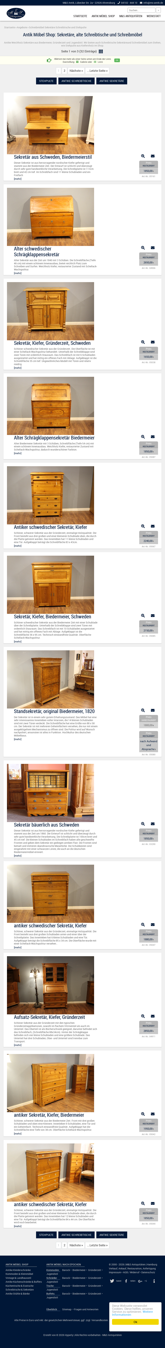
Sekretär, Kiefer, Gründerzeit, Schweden (52, 343)
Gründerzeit (94, 1270)
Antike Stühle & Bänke (18, 1293)
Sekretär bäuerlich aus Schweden (46, 824)
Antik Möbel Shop (103, 16)
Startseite (80, 16)
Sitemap (66, 1309)
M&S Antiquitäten (130, 16)
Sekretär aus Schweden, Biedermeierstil (53, 157)
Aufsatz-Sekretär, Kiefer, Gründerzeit (49, 1017)
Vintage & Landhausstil (18, 1278)
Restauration (134, 1268)
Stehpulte (46, 81)
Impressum (115, 1272)
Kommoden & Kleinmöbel (19, 1274)
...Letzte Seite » (97, 71)
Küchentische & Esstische (19, 1285)
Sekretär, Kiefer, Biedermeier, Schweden (52, 616)
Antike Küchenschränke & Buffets (24, 1281)
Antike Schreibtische (76, 81)
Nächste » (76, 71)
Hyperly (69, 1335)
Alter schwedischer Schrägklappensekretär (36, 251)
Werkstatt (154, 16)
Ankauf (122, 1268)
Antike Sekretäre (111, 81)
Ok (135, 1322)
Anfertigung (149, 1268)
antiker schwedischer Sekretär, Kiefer (50, 925)
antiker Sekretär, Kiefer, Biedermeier (49, 1114)
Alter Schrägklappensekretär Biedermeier (54, 437)
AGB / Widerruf (131, 1272)
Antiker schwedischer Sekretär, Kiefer (50, 527)
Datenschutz (148, 1272)
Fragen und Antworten (86, 1309)
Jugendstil (52, 1274)
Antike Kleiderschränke (18, 1270)
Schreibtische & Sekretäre (20, 1289)
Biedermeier (79, 1270)
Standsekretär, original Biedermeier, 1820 (54, 711)
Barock (66, 1270)
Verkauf (113, 1268)
